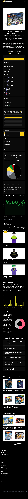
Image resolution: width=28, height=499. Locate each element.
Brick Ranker (4, 450)
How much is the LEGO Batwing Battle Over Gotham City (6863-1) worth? (13, 342)
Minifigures (3, 483)
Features (2, 467)
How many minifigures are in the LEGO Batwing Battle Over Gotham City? (12, 358)
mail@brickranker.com (5, 454)
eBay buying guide (4, 475)
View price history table (8, 219)
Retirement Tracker (4, 473)
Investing (2, 462)
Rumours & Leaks (4, 465)
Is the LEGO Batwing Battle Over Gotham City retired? (13, 353)
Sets (1, 481)
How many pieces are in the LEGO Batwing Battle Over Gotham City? (13, 348)
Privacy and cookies (4, 468)
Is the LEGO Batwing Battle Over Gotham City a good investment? (13, 369)
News (2, 460)
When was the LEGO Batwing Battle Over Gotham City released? (13, 363)
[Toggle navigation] (24, 1)
